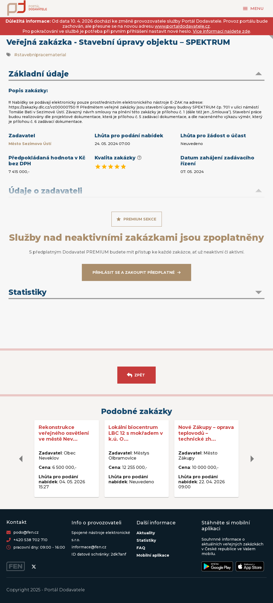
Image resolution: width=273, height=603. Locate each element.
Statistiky (146, 540)
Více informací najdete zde (221, 31)
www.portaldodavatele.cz (182, 26)
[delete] (21, 459)
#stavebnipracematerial (40, 54)
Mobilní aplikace (152, 555)
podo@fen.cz (26, 532)
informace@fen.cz (88, 547)
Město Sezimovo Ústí (30, 143)
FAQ (140, 547)
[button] (136, 74)
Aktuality (145, 532)
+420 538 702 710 (30, 539)
